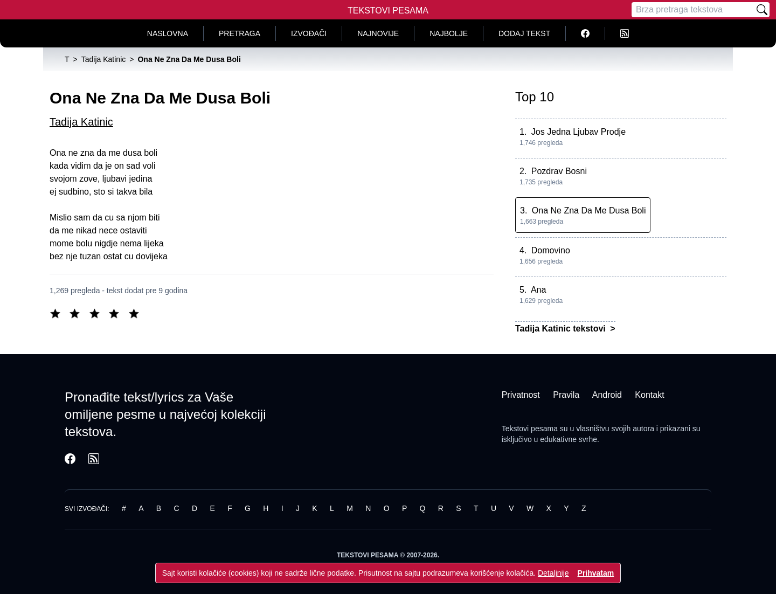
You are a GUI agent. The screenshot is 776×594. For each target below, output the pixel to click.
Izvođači (309, 33)
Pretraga (239, 33)
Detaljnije (553, 573)
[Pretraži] (762, 9)
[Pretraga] (693, 9)
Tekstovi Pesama (388, 10)
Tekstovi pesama (530, 428)
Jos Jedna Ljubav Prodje (578, 131)
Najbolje (448, 33)
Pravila (566, 394)
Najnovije (378, 33)
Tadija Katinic (81, 122)
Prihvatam (596, 573)
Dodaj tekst (524, 33)
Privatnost (521, 394)
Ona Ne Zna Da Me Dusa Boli (589, 210)
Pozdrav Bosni (559, 171)
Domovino (550, 250)
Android (607, 394)
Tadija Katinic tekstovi (561, 328)
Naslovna (167, 33)
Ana (538, 289)
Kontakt (649, 394)
